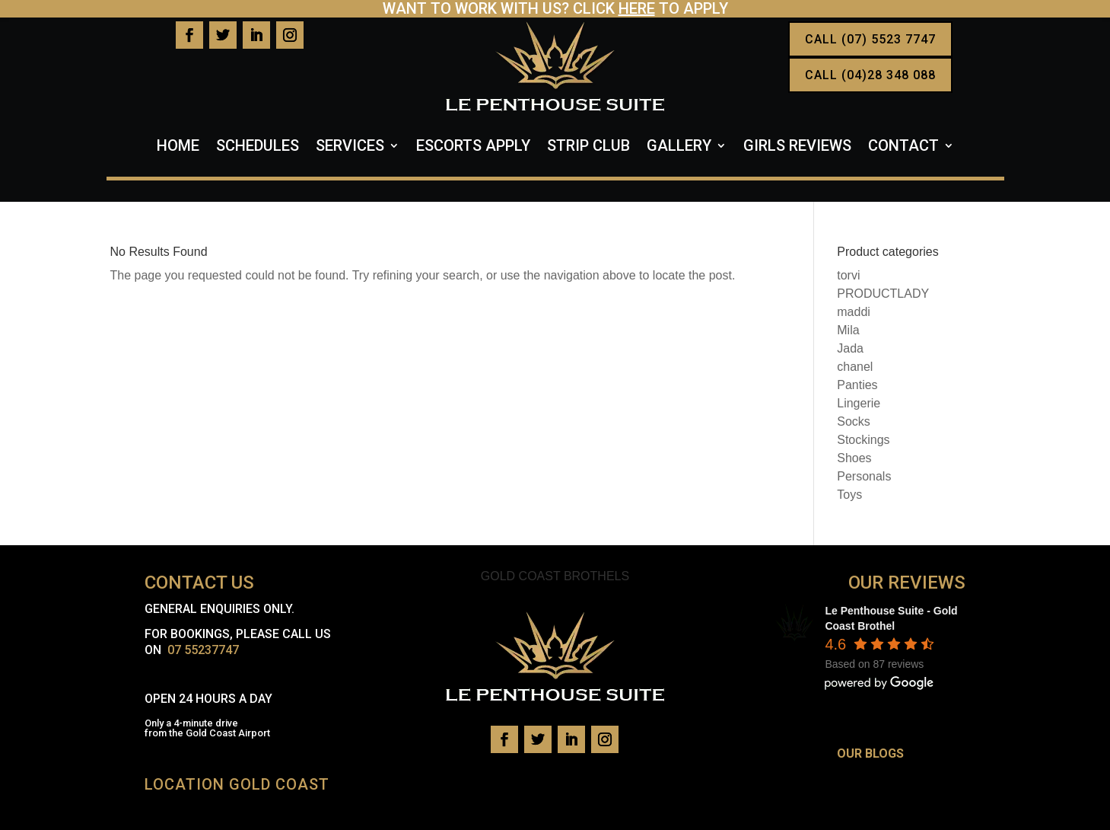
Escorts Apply (473, 147)
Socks (853, 421)
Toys (849, 494)
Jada (850, 348)
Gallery (679, 147)
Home (178, 147)
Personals (864, 476)
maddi (853, 311)
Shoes (854, 458)
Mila (848, 330)
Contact (903, 147)
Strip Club (588, 147)
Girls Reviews (797, 147)
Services (350, 147)
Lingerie (858, 403)
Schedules (257, 147)
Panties (857, 384)
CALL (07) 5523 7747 (870, 39)
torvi (848, 275)
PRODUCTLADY (883, 293)
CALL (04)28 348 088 (870, 75)
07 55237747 (203, 650)
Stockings (863, 439)
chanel (855, 366)
